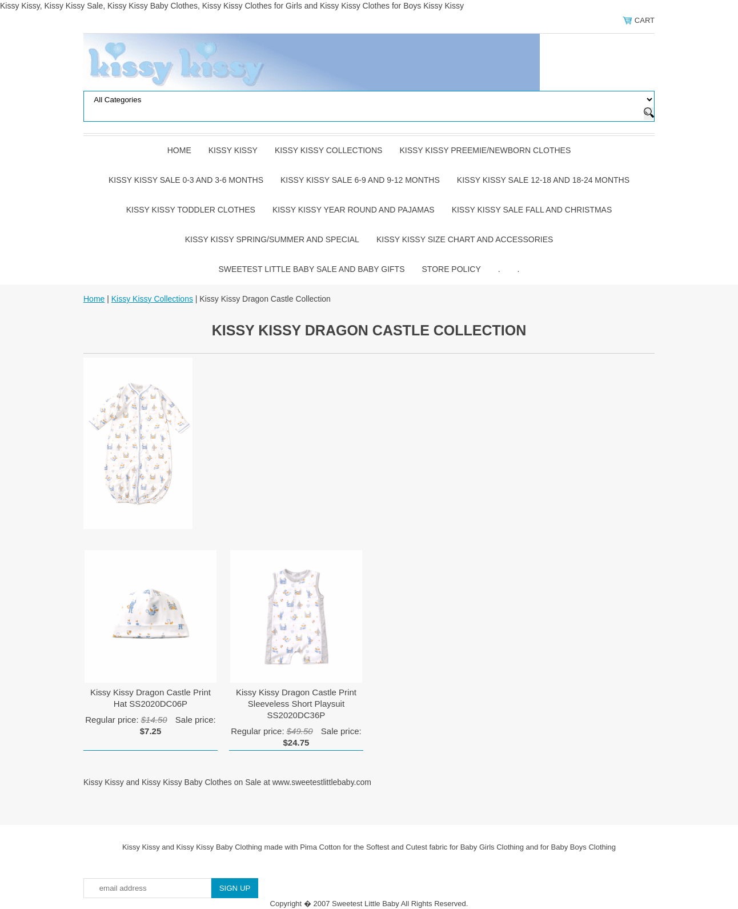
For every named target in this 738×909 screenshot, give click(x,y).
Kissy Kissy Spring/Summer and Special (272, 239)
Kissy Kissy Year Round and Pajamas (353, 209)
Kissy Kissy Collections (329, 150)
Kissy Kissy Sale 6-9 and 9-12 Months (360, 180)
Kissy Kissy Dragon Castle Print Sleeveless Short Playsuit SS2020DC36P (296, 703)
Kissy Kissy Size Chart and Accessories (464, 239)
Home (179, 150)
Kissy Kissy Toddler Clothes (190, 209)
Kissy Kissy (233, 150)
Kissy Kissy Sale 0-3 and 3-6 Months (186, 180)
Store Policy (451, 269)
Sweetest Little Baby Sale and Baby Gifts (312, 269)
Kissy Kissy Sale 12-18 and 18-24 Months (543, 180)
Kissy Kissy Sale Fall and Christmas (532, 209)
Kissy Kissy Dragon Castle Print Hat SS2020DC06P (150, 697)
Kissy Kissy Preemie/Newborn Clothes (485, 150)
